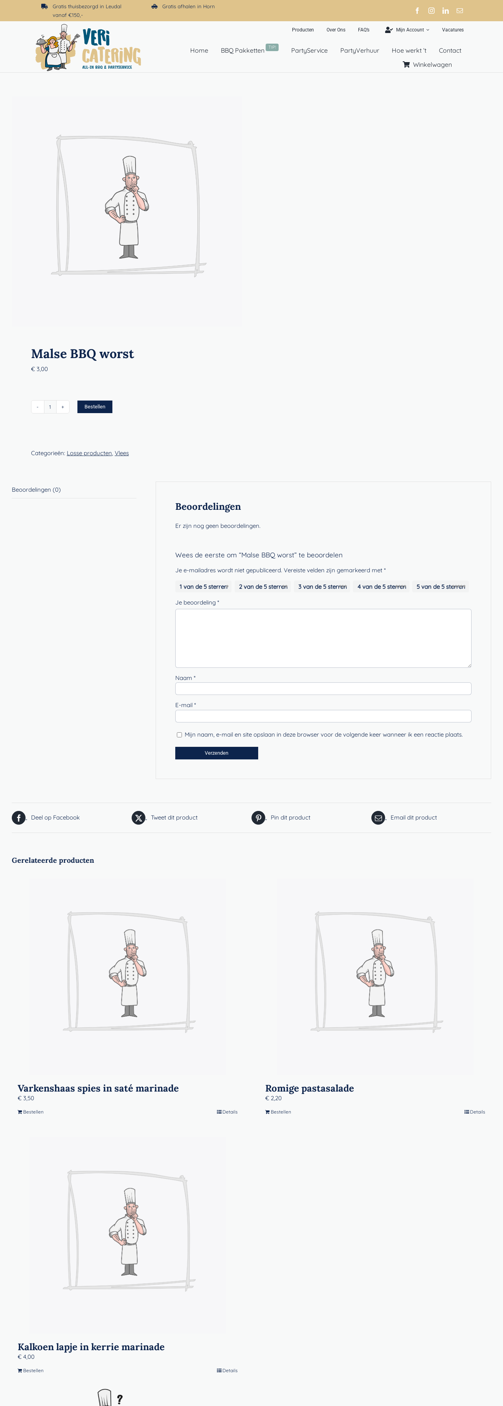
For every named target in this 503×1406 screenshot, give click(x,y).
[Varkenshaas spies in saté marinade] (128, 977)
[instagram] (431, 10)
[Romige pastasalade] (375, 977)
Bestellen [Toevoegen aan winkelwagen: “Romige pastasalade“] (281, 1112)
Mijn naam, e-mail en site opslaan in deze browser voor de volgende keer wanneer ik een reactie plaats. (324, 734)
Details (230, 1112)
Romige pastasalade (309, 1088)
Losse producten (89, 453)
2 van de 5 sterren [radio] (263, 586)
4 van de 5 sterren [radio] (382, 586)
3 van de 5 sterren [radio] (322, 586)
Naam (185, 678)
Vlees (122, 453)
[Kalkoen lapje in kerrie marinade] (128, 1235)
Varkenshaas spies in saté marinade (98, 1088)
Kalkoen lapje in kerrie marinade (91, 1347)
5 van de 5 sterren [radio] (441, 586)
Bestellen (94, 407)
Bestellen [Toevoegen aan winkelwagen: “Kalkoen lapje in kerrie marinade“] (33, 1370)
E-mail (185, 705)
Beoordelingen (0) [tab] (36, 489)
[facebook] (417, 10)
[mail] (460, 10)
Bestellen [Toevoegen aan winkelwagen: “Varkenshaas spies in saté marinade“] (33, 1112)
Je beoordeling (197, 602)
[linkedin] (445, 10)
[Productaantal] (50, 407)
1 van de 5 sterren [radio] (204, 586)
